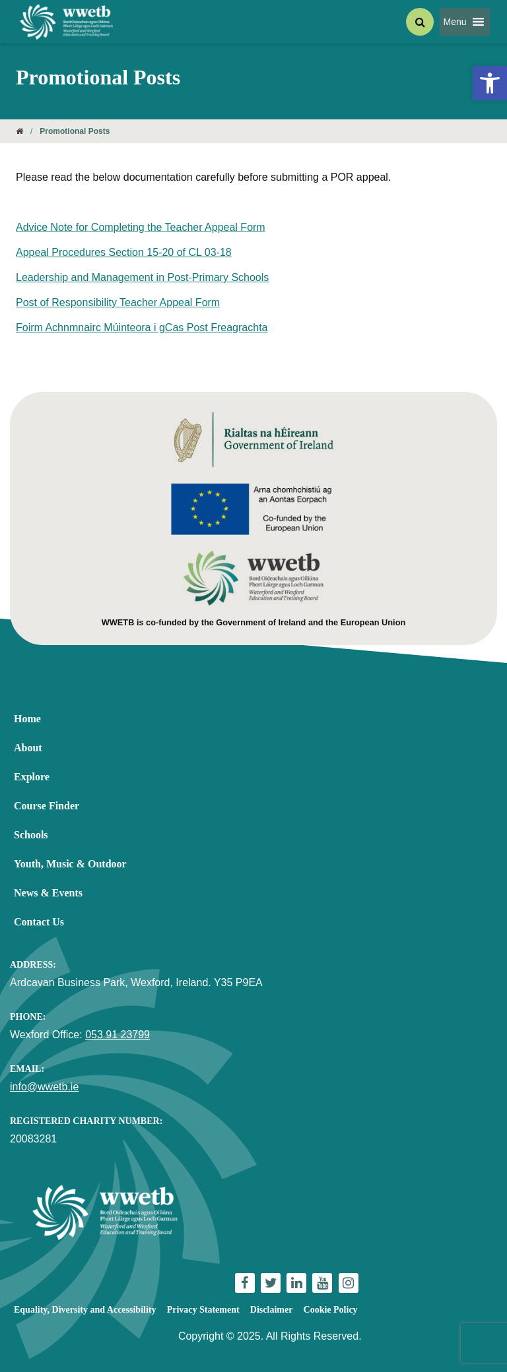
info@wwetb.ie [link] (44, 1086)
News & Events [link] (48, 892)
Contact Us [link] (39, 921)
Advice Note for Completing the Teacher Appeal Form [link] (140, 227)
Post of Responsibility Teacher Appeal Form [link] (118, 302)
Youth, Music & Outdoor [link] (70, 863)
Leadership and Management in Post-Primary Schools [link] (142, 277)
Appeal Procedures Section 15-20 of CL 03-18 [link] (124, 252)
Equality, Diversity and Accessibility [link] (85, 1310)
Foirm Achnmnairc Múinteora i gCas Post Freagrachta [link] (141, 327)
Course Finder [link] (46, 805)
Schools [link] (31, 834)
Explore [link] (32, 776)
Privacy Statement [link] (203, 1310)
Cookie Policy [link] (331, 1310)
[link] (490, 83)
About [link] (28, 747)
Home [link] (27, 718)
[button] (455, 22)
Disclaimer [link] (271, 1310)
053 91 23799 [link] (117, 1034)
